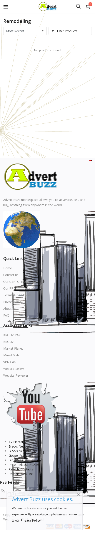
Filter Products (64, 31)
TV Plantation (18, 442)
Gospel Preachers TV (23, 455)
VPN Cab (9, 362)
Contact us (10, 275)
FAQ (6, 315)
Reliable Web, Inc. (21, 474)
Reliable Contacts (21, 469)
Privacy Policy (12, 302)
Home (7, 268)
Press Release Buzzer (24, 465)
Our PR (8, 288)
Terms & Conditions (17, 295)
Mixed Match (12, 355)
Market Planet (13, 348)
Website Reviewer (15, 375)
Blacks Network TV (22, 451)
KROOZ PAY (11, 335)
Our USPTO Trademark (19, 282)
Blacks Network (20, 446)
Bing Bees (16, 460)
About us (9, 309)
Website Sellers (14, 369)
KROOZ (8, 342)
